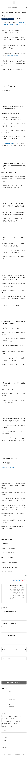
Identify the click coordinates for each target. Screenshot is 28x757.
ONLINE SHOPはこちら (7, 467)
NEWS (12, 719)
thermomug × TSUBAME (13, 683)
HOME (9, 7)
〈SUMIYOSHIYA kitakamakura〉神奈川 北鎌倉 (12, 611)
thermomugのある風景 (7, 721)
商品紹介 (18, 721)
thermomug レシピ (6, 716)
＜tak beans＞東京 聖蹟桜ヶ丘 (8, 623)
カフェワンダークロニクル (7, 18)
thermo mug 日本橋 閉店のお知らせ (16, 698)
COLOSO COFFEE (12, 55)
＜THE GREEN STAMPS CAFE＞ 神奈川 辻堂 (12, 635)
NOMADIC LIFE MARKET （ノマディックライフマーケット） (13, 24)
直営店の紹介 (17, 716)
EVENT (4, 719)
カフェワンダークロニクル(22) (6, 571)
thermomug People (16, 7)
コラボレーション (19, 723)
